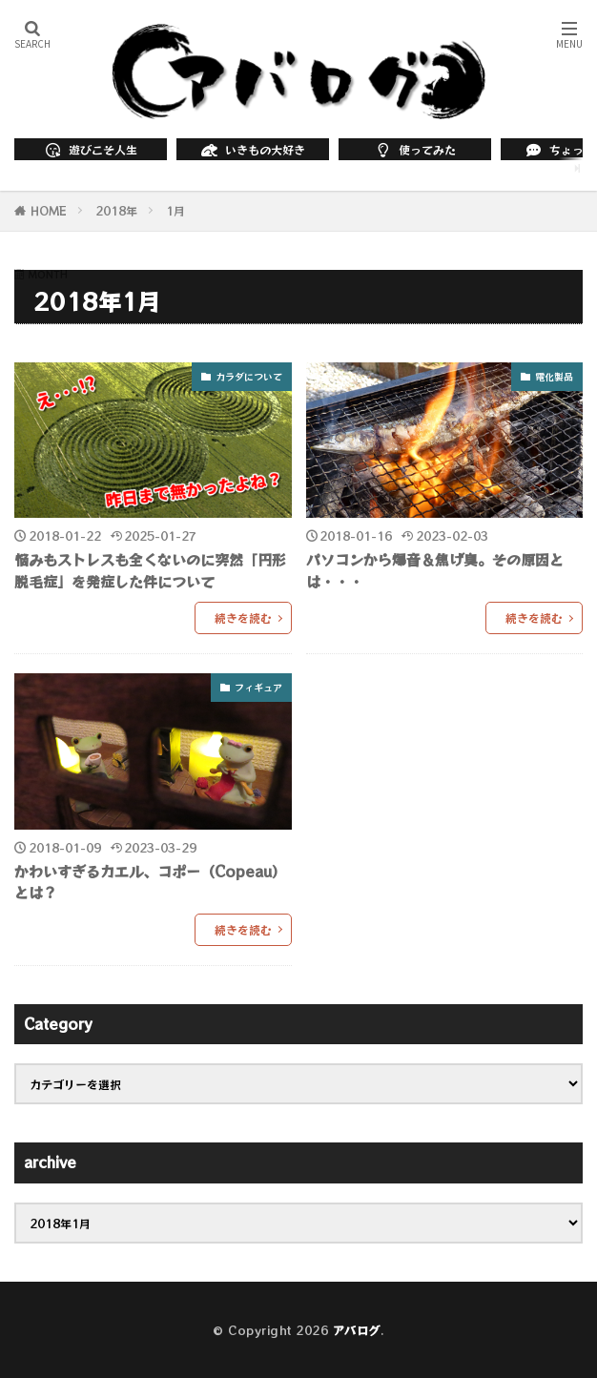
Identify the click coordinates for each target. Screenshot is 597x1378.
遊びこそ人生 (90, 149)
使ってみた (415, 149)
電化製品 (554, 376)
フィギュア (258, 687)
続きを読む (243, 617)
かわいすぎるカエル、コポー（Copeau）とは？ (150, 882)
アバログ (357, 1330)
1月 (175, 210)
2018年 (116, 210)
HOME (49, 210)
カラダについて (249, 376)
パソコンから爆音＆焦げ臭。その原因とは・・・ (435, 570)
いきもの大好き (252, 149)
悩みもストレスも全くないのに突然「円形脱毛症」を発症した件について (150, 570)
